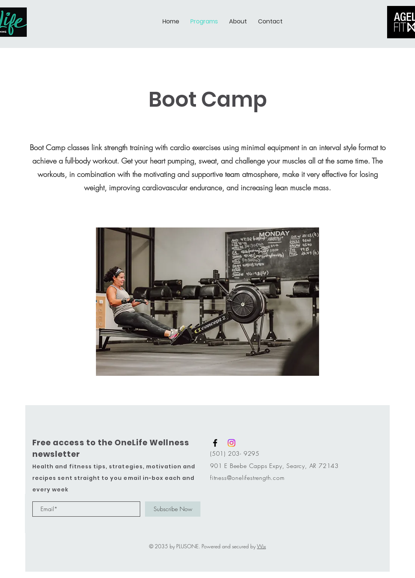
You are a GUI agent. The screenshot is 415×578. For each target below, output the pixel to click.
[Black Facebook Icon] (215, 443)
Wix (261, 546)
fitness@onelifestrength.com (247, 478)
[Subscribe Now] (172, 509)
